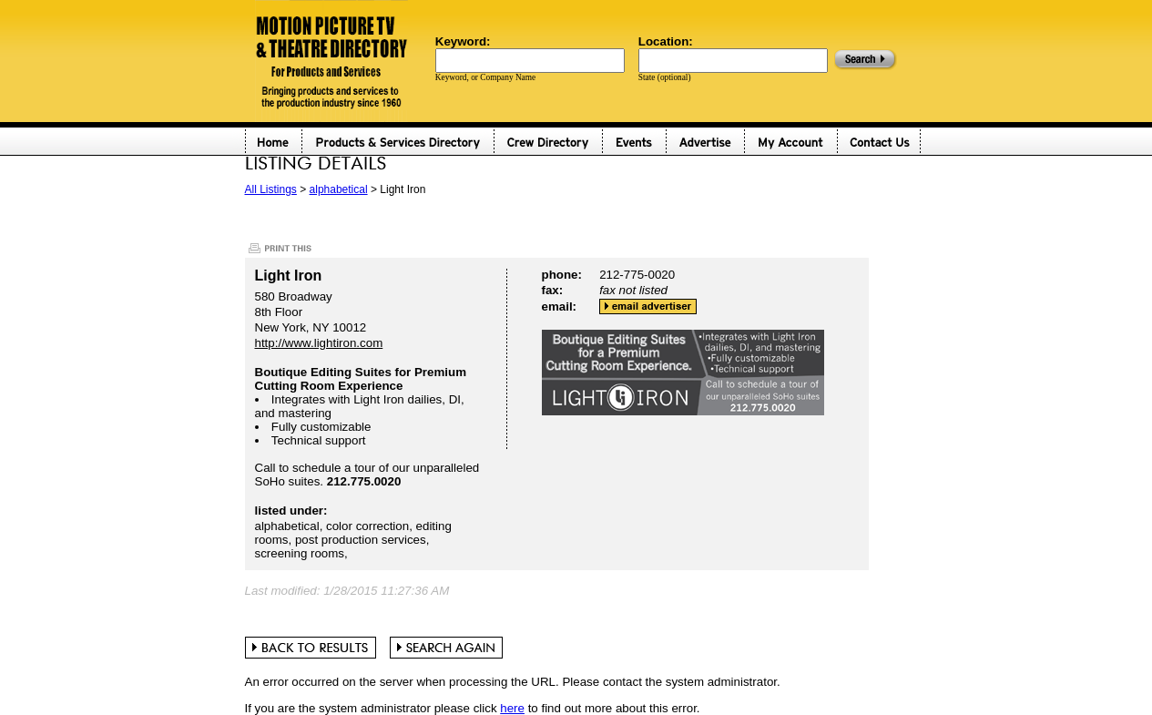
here (512, 708)
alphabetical (339, 189)
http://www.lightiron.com (319, 343)
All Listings (271, 189)
